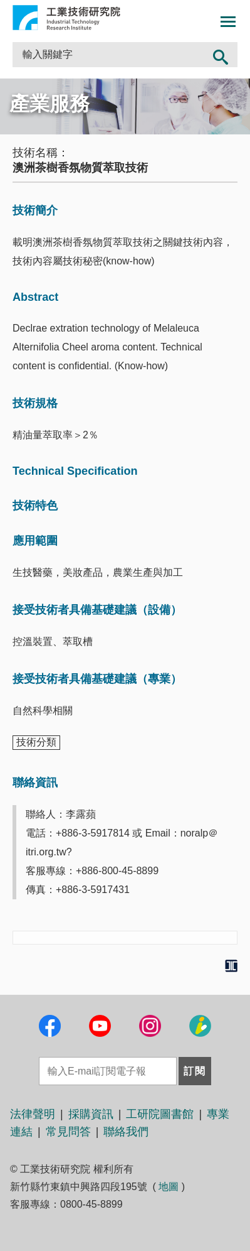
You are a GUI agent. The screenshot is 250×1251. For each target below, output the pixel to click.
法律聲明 (32, 1114)
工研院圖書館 (160, 1114)
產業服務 (49, 103)
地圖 (169, 1186)
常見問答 (68, 1131)
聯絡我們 (125, 1131)
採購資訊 (90, 1114)
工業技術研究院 (66, 17)
